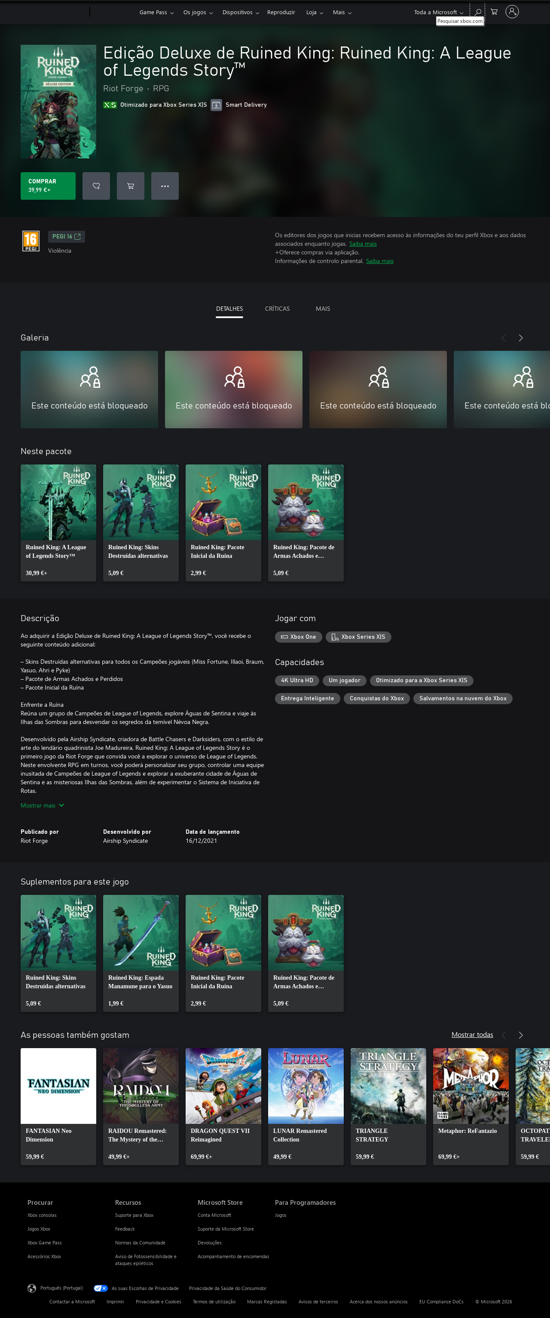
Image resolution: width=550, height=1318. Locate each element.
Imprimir (115, 1301)
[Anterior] (503, 338)
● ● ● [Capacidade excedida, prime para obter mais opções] (165, 185)
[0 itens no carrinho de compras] (494, 11)
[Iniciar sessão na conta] (512, 11)
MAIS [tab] (323, 308)
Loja (311, 11)
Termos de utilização (214, 1301)
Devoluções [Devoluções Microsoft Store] (210, 1242)
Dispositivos (238, 11)
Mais (339, 11)
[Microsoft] (57, 12)
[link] (58, 523)
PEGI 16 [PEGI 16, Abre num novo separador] (66, 236)
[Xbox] (113, 12)
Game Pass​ (153, 11)
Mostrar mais (42, 805)
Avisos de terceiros (318, 1301)
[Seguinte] (520, 338)
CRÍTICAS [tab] (277, 308)
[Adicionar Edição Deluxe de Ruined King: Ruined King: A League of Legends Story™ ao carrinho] (130, 186)
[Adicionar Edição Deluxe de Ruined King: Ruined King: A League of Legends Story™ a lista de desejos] (96, 186)
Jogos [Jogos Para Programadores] (281, 1215)
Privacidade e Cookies (158, 1301)
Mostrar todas (472, 1034)
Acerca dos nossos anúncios (379, 1301)
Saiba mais (363, 243)
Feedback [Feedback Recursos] (124, 1228)
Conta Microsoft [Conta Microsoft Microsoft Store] (214, 1215)
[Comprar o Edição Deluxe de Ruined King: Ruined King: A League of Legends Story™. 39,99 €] (48, 186)
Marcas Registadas (267, 1301)
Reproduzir (281, 11)
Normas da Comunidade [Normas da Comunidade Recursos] (140, 1242)
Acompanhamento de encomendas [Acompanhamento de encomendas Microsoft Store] (233, 1256)
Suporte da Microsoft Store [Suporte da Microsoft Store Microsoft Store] (226, 1228)
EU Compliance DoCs (441, 1301)
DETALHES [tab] (229, 308)
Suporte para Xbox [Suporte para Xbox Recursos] (134, 1215)
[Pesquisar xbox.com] (477, 11)
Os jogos (194, 11)
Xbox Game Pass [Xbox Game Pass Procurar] (45, 1242)
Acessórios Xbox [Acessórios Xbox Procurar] (44, 1256)
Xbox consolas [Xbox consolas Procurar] (42, 1215)
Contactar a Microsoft (72, 1301)
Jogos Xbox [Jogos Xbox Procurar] (39, 1228)
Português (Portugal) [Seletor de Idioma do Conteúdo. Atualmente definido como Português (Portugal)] (61, 1287)
